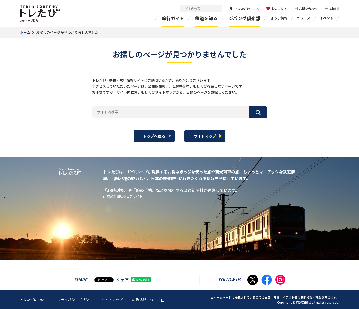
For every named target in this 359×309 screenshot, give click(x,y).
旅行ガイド (173, 18)
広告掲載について (148, 299)
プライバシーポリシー (74, 299)
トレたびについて (34, 299)
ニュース (303, 17)
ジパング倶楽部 (244, 18)
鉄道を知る (206, 18)
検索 (217, 9)
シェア (122, 279)
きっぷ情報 (279, 17)
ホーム (25, 32)
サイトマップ (112, 299)
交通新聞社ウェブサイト (132, 197)
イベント (326, 17)
